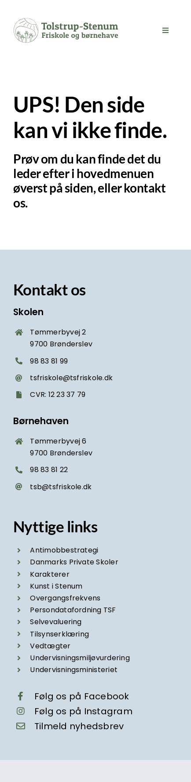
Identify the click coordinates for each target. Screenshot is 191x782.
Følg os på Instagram (83, 711)
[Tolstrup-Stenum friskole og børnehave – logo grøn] (66, 21)
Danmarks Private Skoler (74, 562)
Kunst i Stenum (56, 586)
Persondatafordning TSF (73, 610)
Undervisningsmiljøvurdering (79, 658)
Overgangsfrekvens (65, 598)
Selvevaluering (55, 622)
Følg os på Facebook (81, 696)
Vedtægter (50, 646)
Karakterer (49, 574)
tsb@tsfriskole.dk (61, 487)
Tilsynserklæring (59, 634)
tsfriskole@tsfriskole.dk (71, 378)
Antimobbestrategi (64, 550)
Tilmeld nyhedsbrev (79, 726)
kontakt (144, 188)
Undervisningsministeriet (74, 670)
